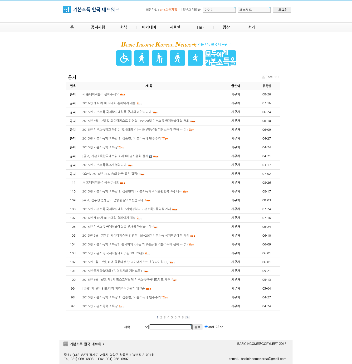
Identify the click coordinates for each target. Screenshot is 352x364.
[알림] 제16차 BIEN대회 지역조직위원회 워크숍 (113, 288)
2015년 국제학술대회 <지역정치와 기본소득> (112, 270)
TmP (200, 27)
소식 (123, 27)
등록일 (266, 86)
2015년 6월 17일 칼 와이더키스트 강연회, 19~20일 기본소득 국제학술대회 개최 (135, 235)
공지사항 (98, 27)
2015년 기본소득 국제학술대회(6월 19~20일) (113, 253)
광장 (226, 27)
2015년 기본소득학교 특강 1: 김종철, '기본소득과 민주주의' (122, 297)
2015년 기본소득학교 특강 (100, 306)
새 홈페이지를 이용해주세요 (100, 182)
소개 (251, 27)
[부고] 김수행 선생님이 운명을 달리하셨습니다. (113, 200)
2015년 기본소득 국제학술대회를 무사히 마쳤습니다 (116, 226)
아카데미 (149, 27)
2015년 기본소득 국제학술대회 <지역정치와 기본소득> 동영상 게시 (126, 209)
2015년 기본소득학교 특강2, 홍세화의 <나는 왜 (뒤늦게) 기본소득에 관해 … (132, 244)
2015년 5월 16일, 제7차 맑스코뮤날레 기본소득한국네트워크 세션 (126, 279)
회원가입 (151, 9)
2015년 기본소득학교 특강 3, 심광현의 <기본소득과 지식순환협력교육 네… (132, 191)
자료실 (175, 27)
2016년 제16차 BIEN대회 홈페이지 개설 (109, 217)
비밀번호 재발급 (190, 9)
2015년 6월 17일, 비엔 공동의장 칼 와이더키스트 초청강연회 (122, 262)
